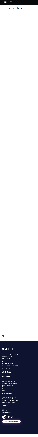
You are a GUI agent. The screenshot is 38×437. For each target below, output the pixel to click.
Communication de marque (10, 400)
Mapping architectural (8, 402)
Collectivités (5, 380)
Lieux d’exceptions (7, 385)
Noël (3, 409)
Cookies (20, 430)
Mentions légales (10, 430)
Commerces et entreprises (9, 383)
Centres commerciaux (8, 381)
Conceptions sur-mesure (9, 387)
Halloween (5, 410)
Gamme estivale (6, 412)
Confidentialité (16, 430)
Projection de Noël (7, 398)
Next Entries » (3, 336)
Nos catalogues (6, 388)
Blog (3, 390)
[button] (35, 2)
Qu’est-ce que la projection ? (10, 397)
